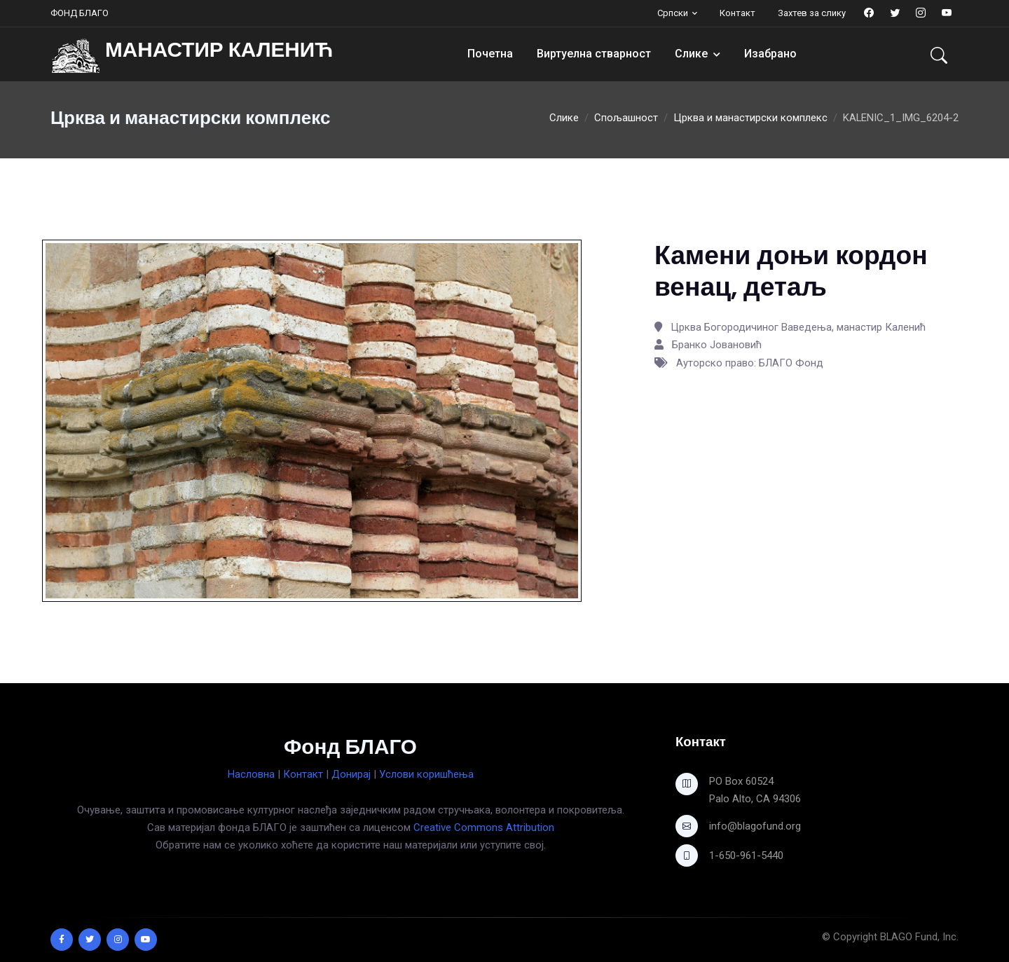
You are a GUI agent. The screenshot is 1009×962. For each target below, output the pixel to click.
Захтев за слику (812, 13)
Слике (691, 53)
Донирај (351, 774)
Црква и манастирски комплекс (750, 117)
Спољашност (626, 117)
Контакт (737, 13)
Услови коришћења (426, 774)
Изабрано (770, 53)
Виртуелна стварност (594, 53)
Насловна (251, 774)
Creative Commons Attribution (483, 827)
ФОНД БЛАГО (79, 13)
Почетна (490, 53)
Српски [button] (672, 13)
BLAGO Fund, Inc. (919, 936)
